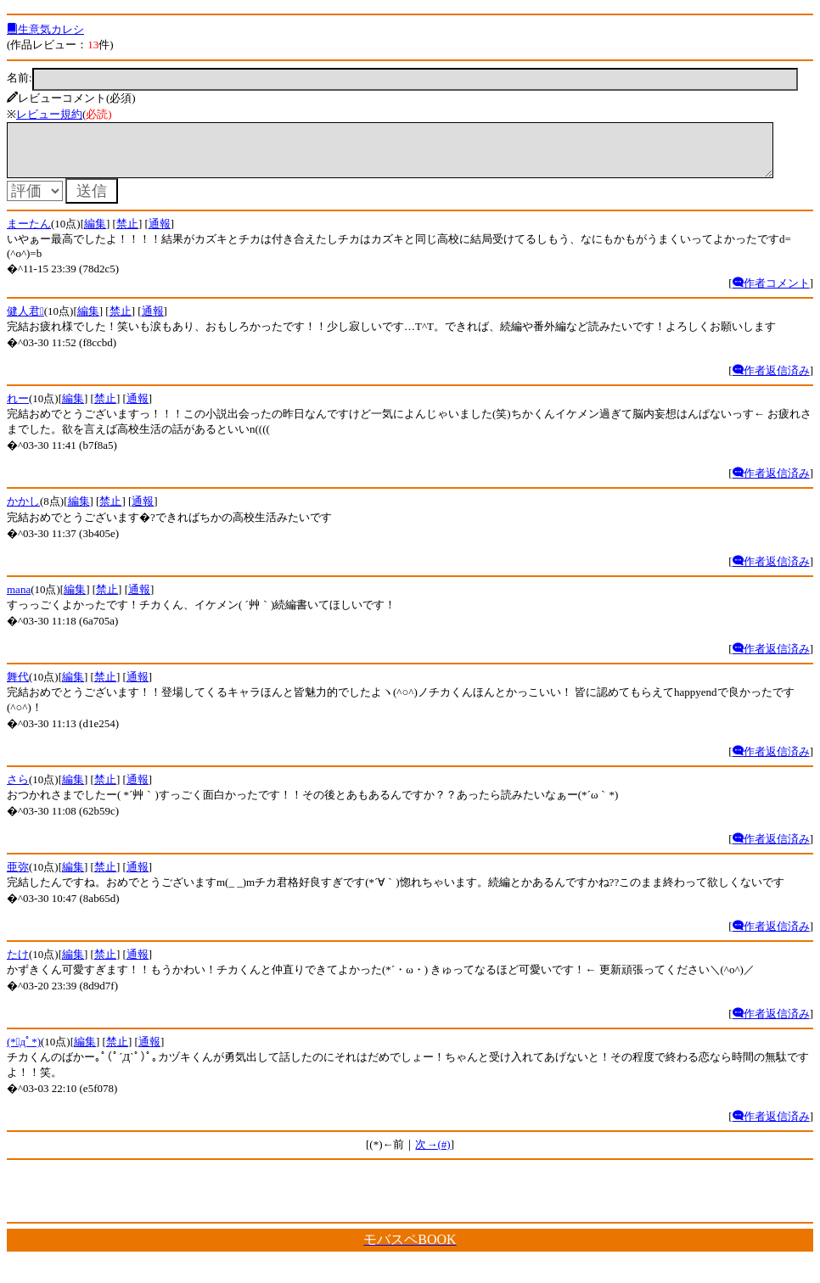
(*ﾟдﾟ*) (24, 1051)
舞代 (18, 687)
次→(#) (432, 1154)
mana (19, 599)
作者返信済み (771, 380)
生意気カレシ (45, 29)
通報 (160, 233)
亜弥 (18, 877)
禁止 (127, 233)
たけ (18, 964)
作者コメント (771, 293)
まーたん (29, 233)
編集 (95, 233)
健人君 (25, 321)
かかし (23, 511)
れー (18, 408)
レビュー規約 (49, 114)
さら (18, 789)
